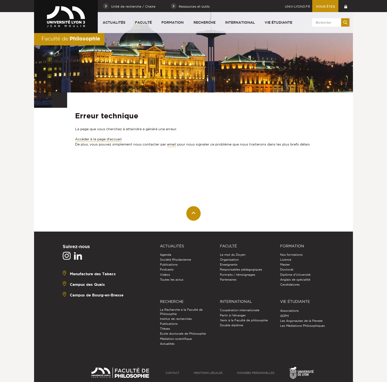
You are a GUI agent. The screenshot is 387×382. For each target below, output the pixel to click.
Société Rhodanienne (175, 259)
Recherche (204, 22)
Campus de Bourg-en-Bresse (96, 295)
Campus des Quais (87, 284)
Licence (285, 259)
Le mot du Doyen (232, 254)
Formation (172, 22)
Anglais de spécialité (295, 279)
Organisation (229, 259)
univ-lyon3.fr (297, 6)
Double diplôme (231, 325)
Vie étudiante (278, 22)
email (171, 144)
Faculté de (70, 38)
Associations (289, 310)
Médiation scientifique (176, 338)
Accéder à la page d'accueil (98, 139)
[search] (330, 22)
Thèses (165, 328)
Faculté (143, 22)
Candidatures (290, 284)
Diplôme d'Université (295, 274)
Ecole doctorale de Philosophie (183, 333)
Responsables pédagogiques (241, 269)
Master (285, 264)
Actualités (114, 22)
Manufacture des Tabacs (93, 274)
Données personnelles (255, 372)
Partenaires (228, 279)
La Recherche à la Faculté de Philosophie (181, 311)
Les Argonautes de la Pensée (301, 320)
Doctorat (286, 269)
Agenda (165, 254)
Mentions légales (208, 372)
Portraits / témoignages (237, 274)
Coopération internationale (239, 310)
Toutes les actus (171, 279)
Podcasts (167, 269)
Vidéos (165, 274)
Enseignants (228, 264)
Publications (169, 264)
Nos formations (291, 254)
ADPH (284, 315)
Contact (172, 372)
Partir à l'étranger (233, 315)
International (240, 22)
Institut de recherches (176, 318)
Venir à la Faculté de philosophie (244, 320)
